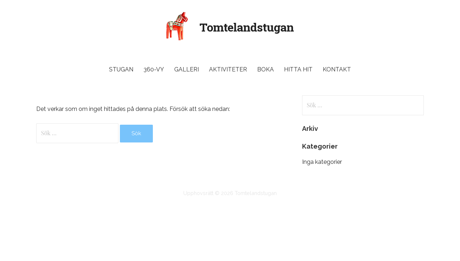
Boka (265, 69)
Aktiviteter (228, 69)
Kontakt (337, 69)
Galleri (186, 69)
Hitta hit (298, 69)
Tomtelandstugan (247, 27)
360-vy (153, 69)
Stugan (121, 69)
